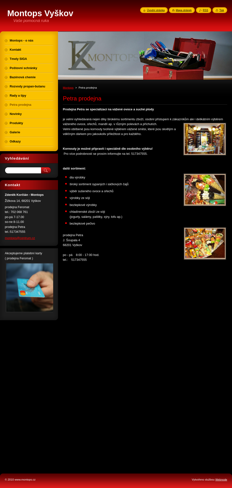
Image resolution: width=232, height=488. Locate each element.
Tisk (221, 10)
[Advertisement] (29, 395)
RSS (205, 10)
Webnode (221, 479)
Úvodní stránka (156, 10)
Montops (68, 87)
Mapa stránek (184, 10)
